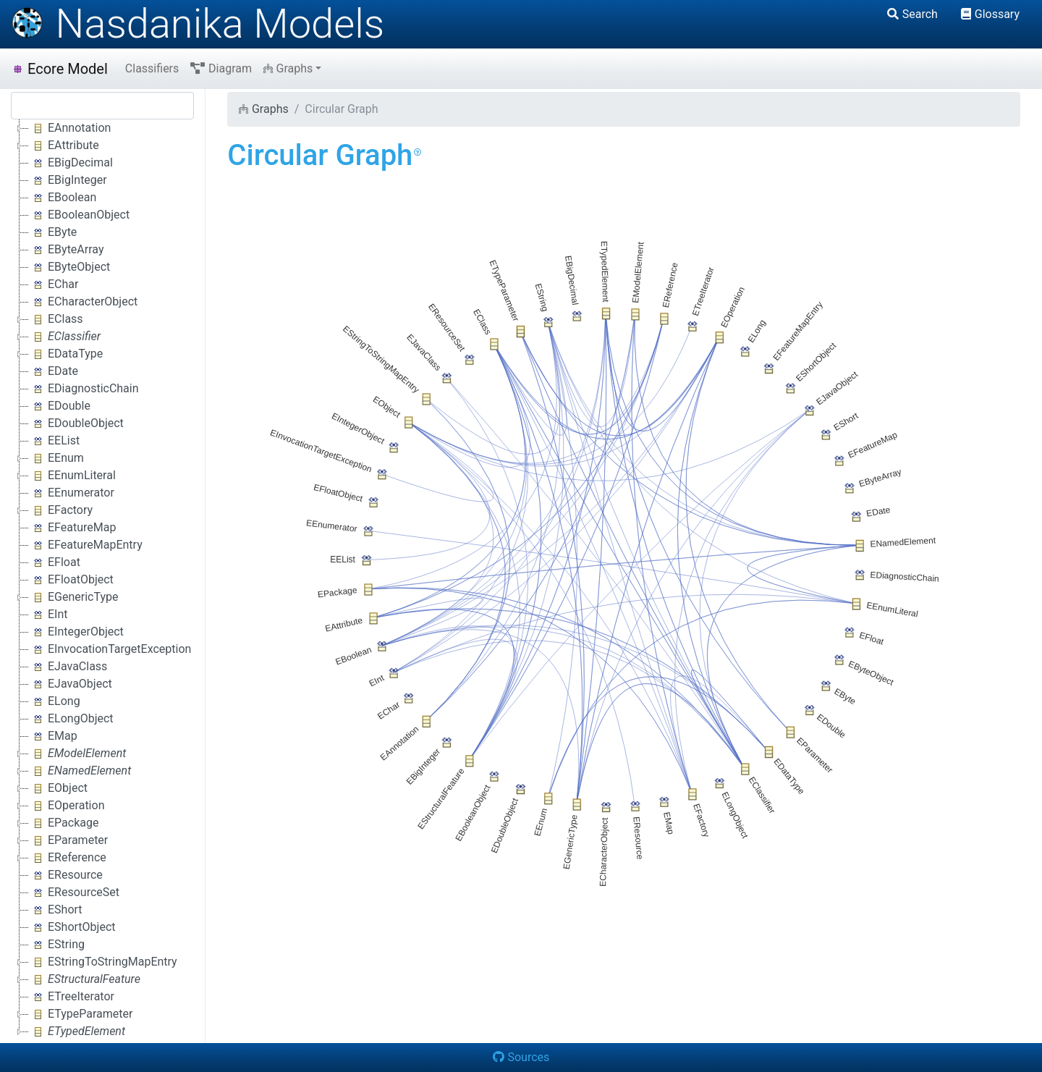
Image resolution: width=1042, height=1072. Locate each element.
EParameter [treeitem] (68, 840)
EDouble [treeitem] (59, 406)
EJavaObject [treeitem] (70, 684)
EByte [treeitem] (53, 232)
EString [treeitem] (57, 944)
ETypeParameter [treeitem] (80, 1014)
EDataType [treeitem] (66, 354)
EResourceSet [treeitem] (74, 892)
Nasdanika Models (197, 24)
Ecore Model (60, 68)
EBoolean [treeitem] (62, 197)
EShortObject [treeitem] (72, 927)
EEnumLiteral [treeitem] (72, 475)
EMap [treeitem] (53, 736)
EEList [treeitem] (54, 441)
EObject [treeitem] (58, 788)
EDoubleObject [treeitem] (76, 423)
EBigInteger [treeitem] (68, 180)
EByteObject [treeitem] (69, 267)
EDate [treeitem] (53, 371)
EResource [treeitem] (66, 875)
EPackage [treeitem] (63, 823)
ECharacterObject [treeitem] (83, 302)
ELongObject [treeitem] (71, 718)
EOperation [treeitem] (66, 805)
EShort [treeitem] (55, 910)
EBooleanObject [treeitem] (79, 215)
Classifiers (152, 68)
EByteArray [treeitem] (66, 249)
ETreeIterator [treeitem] (71, 996)
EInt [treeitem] (48, 614)
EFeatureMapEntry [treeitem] (86, 545)
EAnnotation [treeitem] (70, 128)
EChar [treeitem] (53, 284)
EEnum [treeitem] (56, 458)
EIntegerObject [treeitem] (76, 632)
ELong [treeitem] (54, 701)
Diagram (221, 68)
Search (912, 14)
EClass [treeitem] (56, 319)
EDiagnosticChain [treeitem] (84, 388)
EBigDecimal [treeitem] (71, 163)
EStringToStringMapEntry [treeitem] (103, 962)
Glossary (990, 14)
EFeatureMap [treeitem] (72, 527)
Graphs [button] (288, 68)
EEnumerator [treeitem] (71, 493)
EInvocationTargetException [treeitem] (110, 649)
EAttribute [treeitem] (64, 145)
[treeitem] (65, 336)
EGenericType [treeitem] (74, 597)
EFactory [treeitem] (61, 510)
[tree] (102, 579)
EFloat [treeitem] (54, 562)
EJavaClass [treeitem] (68, 666)
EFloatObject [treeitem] (71, 579)
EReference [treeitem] (67, 857)
